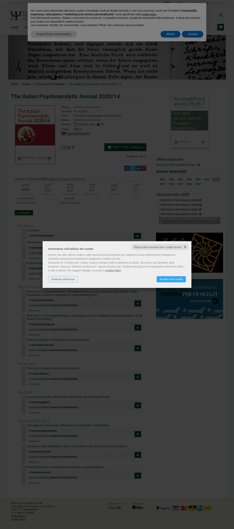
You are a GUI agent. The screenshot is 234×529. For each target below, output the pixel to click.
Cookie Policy (113, 270)
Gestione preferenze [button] (63, 279)
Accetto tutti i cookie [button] (171, 279)
